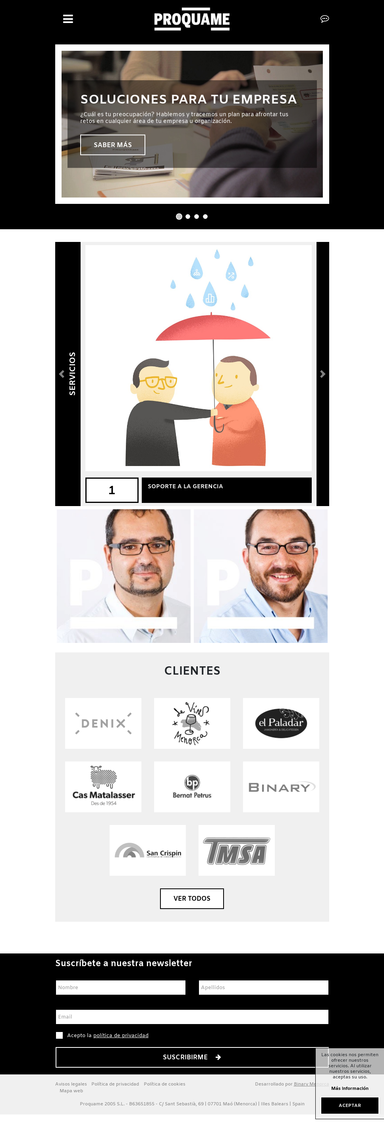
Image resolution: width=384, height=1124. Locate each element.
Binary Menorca (311, 1084)
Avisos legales (71, 1084)
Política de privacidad (115, 1084)
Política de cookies (164, 1084)
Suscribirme (192, 1057)
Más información (350, 1089)
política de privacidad (121, 1035)
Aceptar (350, 1106)
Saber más (113, 145)
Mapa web (71, 1091)
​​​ (192, 850)
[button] (61, 374)
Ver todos (192, 899)
